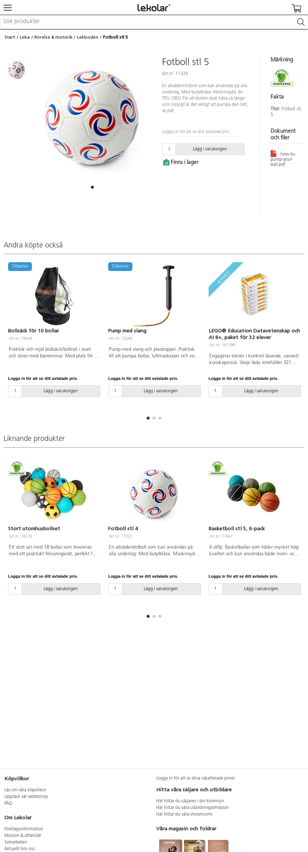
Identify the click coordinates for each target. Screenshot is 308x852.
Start (9, 37)
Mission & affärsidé (22, 836)
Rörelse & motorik (53, 37)
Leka (25, 37)
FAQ (8, 803)
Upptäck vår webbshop (26, 797)
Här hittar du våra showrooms (184, 814)
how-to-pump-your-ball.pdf (283, 158)
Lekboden (87, 37)
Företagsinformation (23, 829)
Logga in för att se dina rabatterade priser (195, 778)
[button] (92, 187)
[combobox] (154, 22)
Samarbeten (15, 842)
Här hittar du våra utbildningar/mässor (192, 808)
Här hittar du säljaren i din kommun (190, 801)
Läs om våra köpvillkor (25, 790)
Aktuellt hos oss (19, 849)
